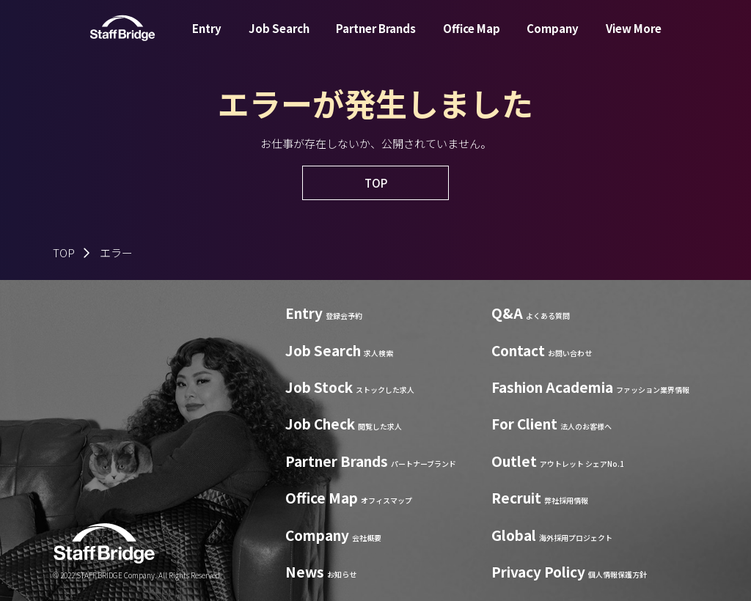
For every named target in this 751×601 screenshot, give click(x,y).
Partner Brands (376, 39)
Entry (206, 39)
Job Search (279, 39)
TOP (64, 252)
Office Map (471, 39)
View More (634, 39)
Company (553, 39)
